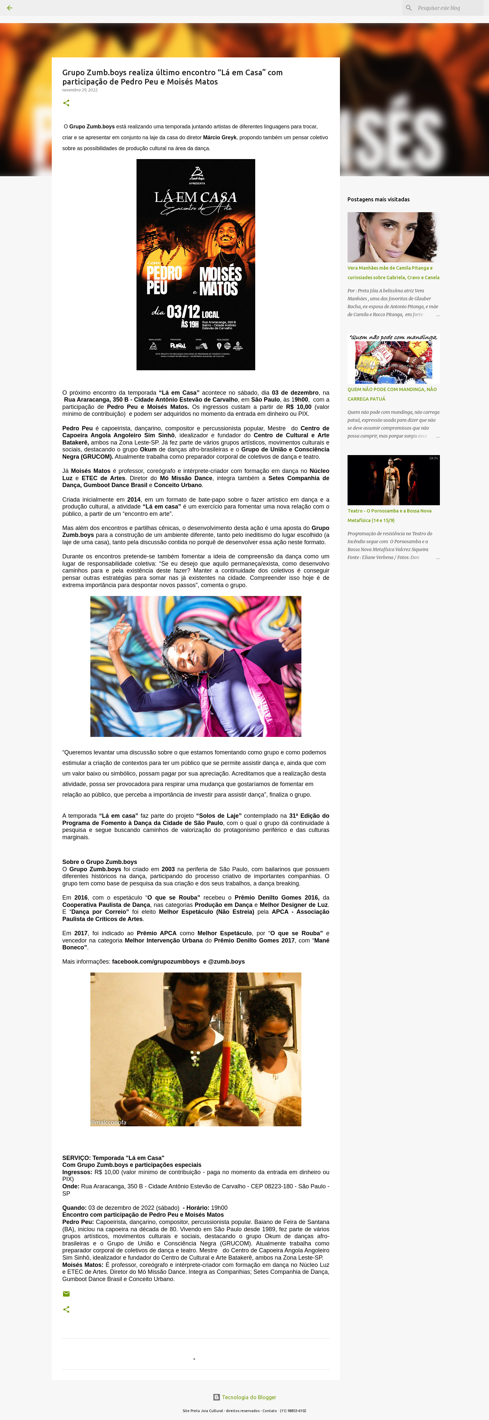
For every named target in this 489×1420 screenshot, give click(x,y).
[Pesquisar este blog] (449, 8)
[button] (66, 103)
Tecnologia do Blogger (244, 1397)
